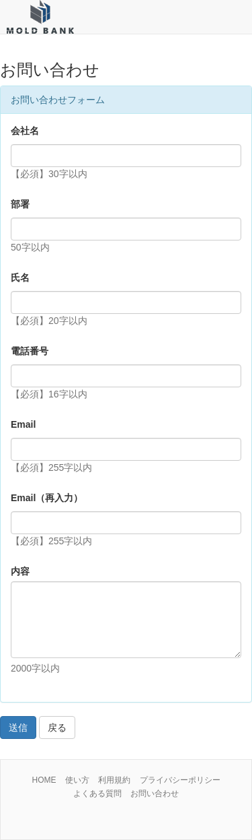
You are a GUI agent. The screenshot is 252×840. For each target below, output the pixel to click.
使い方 (77, 780)
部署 (20, 204)
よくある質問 (97, 793)
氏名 (20, 277)
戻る (57, 727)
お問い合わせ (154, 793)
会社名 (25, 130)
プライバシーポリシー (180, 780)
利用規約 (114, 780)
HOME (44, 780)
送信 (18, 727)
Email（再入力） (47, 497)
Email (23, 424)
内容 (20, 571)
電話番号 (29, 351)
